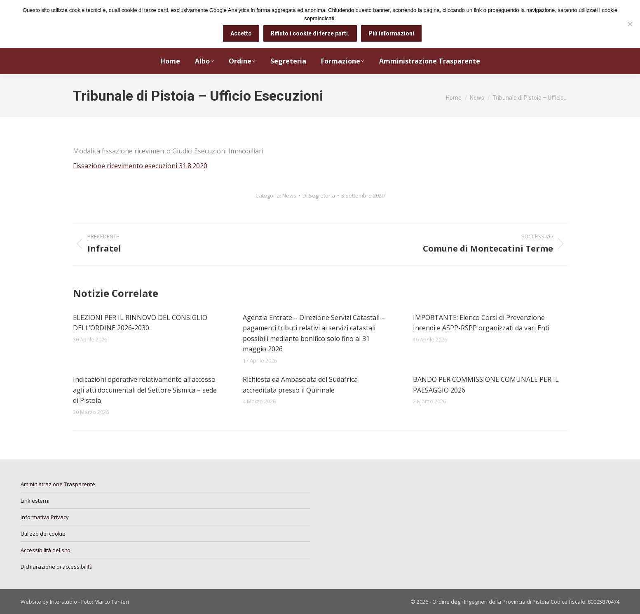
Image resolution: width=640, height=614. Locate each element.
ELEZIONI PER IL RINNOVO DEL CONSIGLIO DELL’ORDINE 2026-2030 (140, 323)
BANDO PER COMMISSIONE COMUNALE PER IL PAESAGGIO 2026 (486, 385)
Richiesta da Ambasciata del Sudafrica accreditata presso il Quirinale (300, 385)
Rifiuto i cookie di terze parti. (310, 33)
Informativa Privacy (45, 517)
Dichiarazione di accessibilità (57, 566)
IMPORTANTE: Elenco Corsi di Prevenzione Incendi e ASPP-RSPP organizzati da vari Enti (481, 323)
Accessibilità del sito (45, 550)
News (289, 195)
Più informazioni (391, 33)
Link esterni (35, 500)
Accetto (241, 33)
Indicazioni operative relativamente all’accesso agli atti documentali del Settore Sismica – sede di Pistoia (145, 390)
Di (318, 195)
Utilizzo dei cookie (43, 533)
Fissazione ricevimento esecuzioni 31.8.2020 (140, 165)
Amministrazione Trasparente (58, 484)
